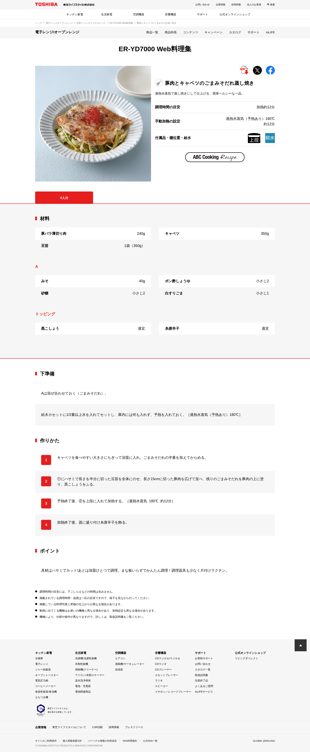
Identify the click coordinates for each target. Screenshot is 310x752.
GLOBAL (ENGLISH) (263, 740)
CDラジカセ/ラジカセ (167, 658)
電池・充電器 (83, 686)
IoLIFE (270, 32)
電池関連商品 (83, 691)
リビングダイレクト (246, 658)
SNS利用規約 (130, 740)
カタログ (235, 32)
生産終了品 (201, 680)
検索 (272, 4)
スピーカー (161, 686)
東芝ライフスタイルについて (69, 727)
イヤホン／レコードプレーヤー (173, 691)
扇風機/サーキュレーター (129, 663)
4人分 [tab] (64, 197)
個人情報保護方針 (72, 740)
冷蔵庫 (39, 658)
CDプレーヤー (163, 669)
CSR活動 (97, 727)
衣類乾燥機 (81, 663)
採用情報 (236, 4)
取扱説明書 (201, 675)
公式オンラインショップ (235, 14)
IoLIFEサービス (204, 691)
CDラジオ (161, 663)
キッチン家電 (74, 14)
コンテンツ (190, 32)
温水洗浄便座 (83, 680)
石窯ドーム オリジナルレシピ (91, 23)
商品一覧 (152, 32)
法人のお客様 (254, 4)
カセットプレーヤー (166, 675)
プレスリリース (134, 727)
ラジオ (159, 680)
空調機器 (138, 14)
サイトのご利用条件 (46, 740)
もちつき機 (41, 697)
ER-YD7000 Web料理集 (121, 23)
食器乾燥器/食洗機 (46, 691)
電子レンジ (41, 663)
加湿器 (119, 669)
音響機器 (170, 14)
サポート (202, 14)
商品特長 (171, 32)
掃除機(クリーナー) (86, 669)
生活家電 (106, 14)
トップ (38, 23)
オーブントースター (47, 675)
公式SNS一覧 (150, 740)
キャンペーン (214, 32)
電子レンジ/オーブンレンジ (59, 23)
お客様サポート (204, 658)
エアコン (120, 658)
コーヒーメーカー (45, 686)
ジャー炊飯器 (43, 669)
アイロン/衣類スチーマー (89, 675)
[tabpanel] (155, 281)
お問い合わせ (202, 4)
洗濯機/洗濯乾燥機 (86, 658)
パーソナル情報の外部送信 (102, 740)
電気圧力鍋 (41, 680)
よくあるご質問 (204, 686)
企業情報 (220, 4)
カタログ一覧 (203, 669)
